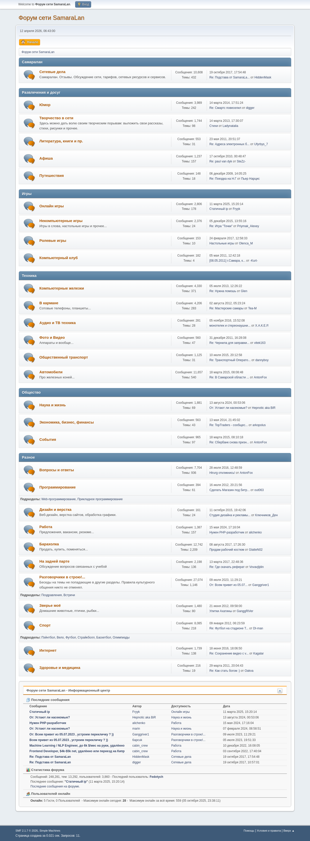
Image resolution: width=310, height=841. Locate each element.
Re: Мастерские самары (226, 308)
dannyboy (262, 360)
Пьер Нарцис (250, 178)
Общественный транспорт (63, 357)
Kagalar (258, 653)
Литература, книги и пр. (61, 141)
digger (250, 108)
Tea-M (252, 308)
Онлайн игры (51, 206)
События (47, 440)
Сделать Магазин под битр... (229, 490)
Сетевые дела (52, 72)
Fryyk (236, 209)
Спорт (45, 625)
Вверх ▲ (289, 830)
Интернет (48, 650)
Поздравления (51, 595)
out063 (259, 490)
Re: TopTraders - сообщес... (228, 425)
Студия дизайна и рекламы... (230, 515)
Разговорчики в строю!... (62, 577)
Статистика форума (45, 770)
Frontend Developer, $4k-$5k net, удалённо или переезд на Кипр (77, 751)
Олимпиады (121, 637)
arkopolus (259, 425)
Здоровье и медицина (59, 668)
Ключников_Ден (266, 515)
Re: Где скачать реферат (227, 567)
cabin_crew (140, 745)
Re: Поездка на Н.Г (222, 178)
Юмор (45, 105)
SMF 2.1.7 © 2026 (26, 830)
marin (136, 728)
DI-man (258, 628)
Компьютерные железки (61, 288)
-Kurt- (254, 260)
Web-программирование (58, 499)
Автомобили (50, 372)
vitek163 (260, 343)
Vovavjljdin (256, 567)
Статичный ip (218, 209)
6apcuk (137, 740)
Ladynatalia (230, 126)
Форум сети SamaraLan (51, 17)
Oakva (248, 670)
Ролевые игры (52, 241)
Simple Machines (49, 830)
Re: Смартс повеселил (225, 108)
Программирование (57, 487)
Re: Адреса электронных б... (229, 144)
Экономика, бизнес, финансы (66, 422)
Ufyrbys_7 (261, 144)
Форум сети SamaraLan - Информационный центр (68, 690)
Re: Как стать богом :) (224, 670)
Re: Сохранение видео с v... (229, 653)
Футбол (71, 637)
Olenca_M (246, 243)
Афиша (46, 158)
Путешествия (51, 176)
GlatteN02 (256, 549)
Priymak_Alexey (248, 226)
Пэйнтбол (48, 637)
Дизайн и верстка (55, 510)
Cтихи (213, 126)
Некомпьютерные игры (61, 221)
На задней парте (54, 561)
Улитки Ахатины (220, 611)
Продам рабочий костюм (226, 549)
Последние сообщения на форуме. (55, 786)
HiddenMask (262, 77)
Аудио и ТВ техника (57, 323)
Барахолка (49, 544)
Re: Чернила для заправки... (229, 343)
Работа (45, 527)
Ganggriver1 (260, 585)
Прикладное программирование (100, 499)
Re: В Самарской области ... (229, 377)
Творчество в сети (56, 118)
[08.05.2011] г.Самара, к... (227, 260)
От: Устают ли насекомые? (228, 408)
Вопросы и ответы (56, 470)
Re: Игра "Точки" (221, 226)
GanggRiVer (245, 611)
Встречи (69, 595)
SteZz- (241, 161)
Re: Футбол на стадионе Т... (229, 628)
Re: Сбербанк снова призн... (229, 442)
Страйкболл (86, 637)
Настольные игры (221, 243)
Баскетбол (103, 637)
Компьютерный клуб (58, 258)
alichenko (255, 532)
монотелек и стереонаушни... (230, 325)
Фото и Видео (52, 337)
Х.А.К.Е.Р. (262, 325)
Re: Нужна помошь (222, 291)
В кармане (48, 303)
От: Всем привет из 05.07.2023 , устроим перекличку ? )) (71, 734)
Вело (60, 637)
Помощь (249, 830)
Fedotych (156, 777)
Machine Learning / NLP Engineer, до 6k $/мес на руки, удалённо (76, 745)
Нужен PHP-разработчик (226, 532)
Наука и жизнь (52, 405)
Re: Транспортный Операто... (230, 360)
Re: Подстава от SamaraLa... (229, 77)
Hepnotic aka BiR (263, 408)
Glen (244, 291)
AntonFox (260, 377)
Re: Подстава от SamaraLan (50, 757)
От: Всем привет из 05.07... (228, 585)
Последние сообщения (48, 700)
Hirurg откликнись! (222, 473)
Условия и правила (269, 830)
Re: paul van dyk (220, 161)
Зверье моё (50, 605)
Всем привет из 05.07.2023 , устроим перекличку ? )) (68, 740)
